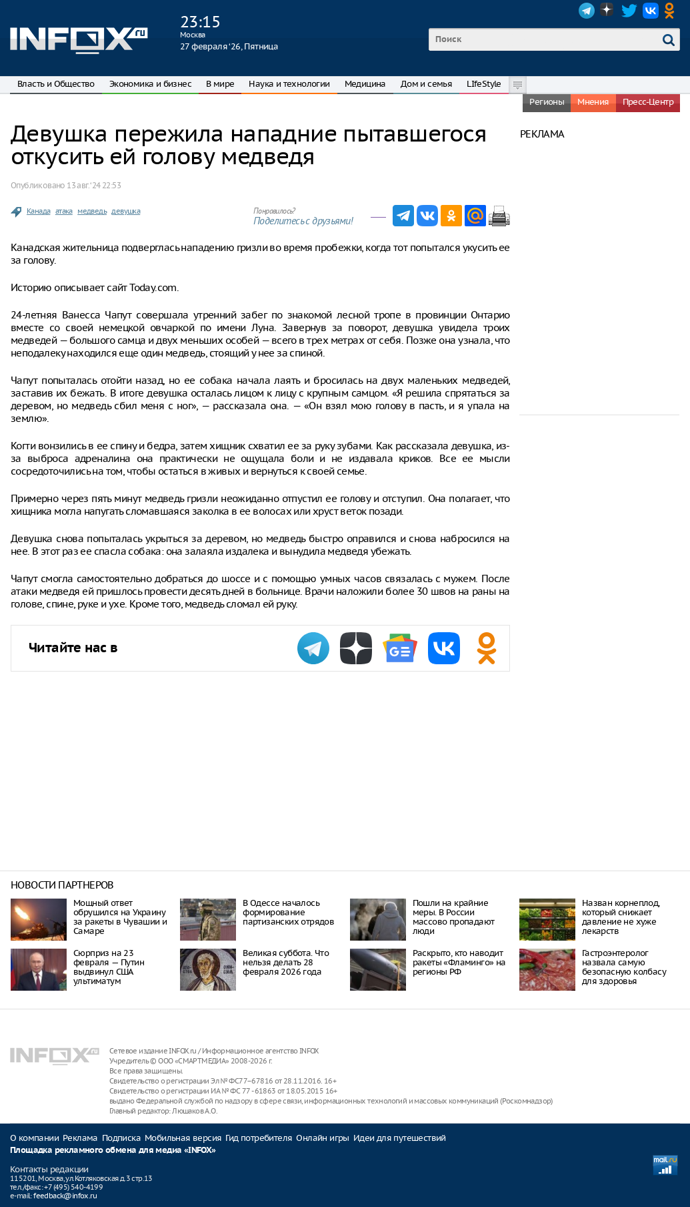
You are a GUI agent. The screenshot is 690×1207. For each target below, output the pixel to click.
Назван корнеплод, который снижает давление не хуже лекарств (621, 917)
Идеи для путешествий (399, 1138)
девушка (125, 211)
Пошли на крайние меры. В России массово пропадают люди (454, 917)
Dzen (608, 11)
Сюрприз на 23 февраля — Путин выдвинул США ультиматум (108, 967)
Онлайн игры (322, 1138)
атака (64, 211)
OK (672, 11)
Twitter (629, 11)
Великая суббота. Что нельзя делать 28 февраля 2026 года (286, 962)
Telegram (587, 11)
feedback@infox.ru (65, 1195)
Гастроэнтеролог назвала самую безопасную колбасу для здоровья (624, 967)
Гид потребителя (258, 1138)
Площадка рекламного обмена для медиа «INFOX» (113, 1151)
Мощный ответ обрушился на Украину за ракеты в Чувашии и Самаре (120, 917)
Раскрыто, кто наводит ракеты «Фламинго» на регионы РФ (459, 962)
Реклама (80, 1138)
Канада (38, 211)
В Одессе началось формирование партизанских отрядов (288, 912)
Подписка (121, 1138)
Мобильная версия (183, 1138)
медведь (92, 211)
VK (651, 11)
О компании (34, 1138)
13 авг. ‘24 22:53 (94, 185)
